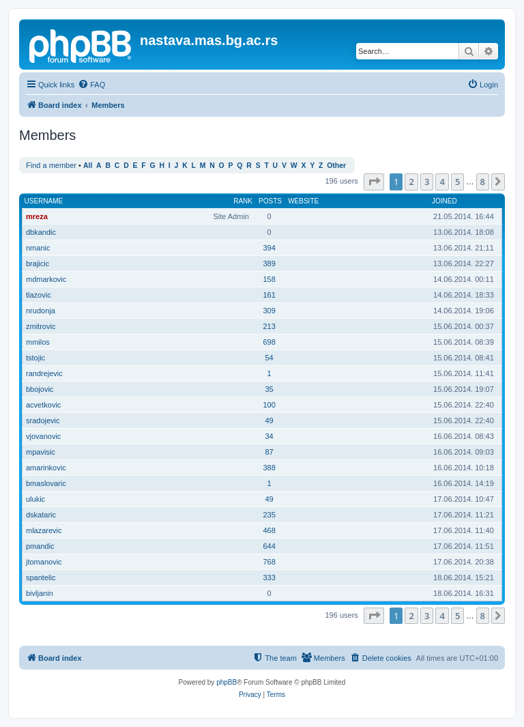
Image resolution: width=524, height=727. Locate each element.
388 (269, 468)
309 (269, 311)
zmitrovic (40, 326)
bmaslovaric (46, 483)
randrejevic (44, 373)
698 (269, 342)
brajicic (37, 263)
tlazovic (38, 295)
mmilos (38, 342)
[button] (374, 181)
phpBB (226, 682)
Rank (242, 201)
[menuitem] (91, 84)
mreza (37, 216)
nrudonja (40, 311)
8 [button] (482, 181)
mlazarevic (44, 530)
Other (336, 165)
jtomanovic (44, 562)
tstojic (35, 358)
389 (269, 263)
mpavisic (40, 452)
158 (269, 279)
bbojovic (39, 389)
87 (269, 452)
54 (269, 358)
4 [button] (441, 181)
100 (269, 405)
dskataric (41, 515)
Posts (270, 201)
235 (269, 515)
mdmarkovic (46, 279)
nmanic (38, 248)
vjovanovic (43, 436)
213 (269, 326)
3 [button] (426, 181)
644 (269, 546)
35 (269, 389)
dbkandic (41, 232)
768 (269, 562)
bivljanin (39, 593)
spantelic (40, 577)
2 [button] (411, 181)
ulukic (35, 499)
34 (269, 436)
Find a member (51, 165)
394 (269, 248)
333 (269, 577)
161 (269, 295)
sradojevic (43, 420)
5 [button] (457, 181)
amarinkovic (46, 468)
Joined (444, 201)
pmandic (40, 546)
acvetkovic (43, 405)
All (87, 165)
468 (269, 530)
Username (44, 201)
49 (269, 420)
